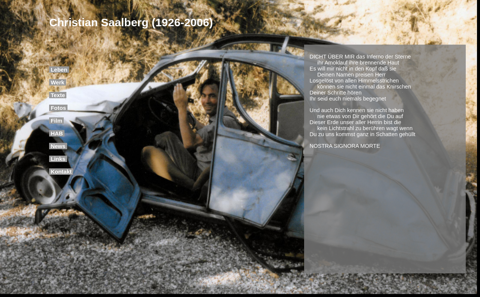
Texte (57, 95)
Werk (57, 82)
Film (56, 120)
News (58, 146)
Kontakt (61, 171)
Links (58, 159)
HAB (56, 133)
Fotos (58, 108)
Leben (59, 69)
